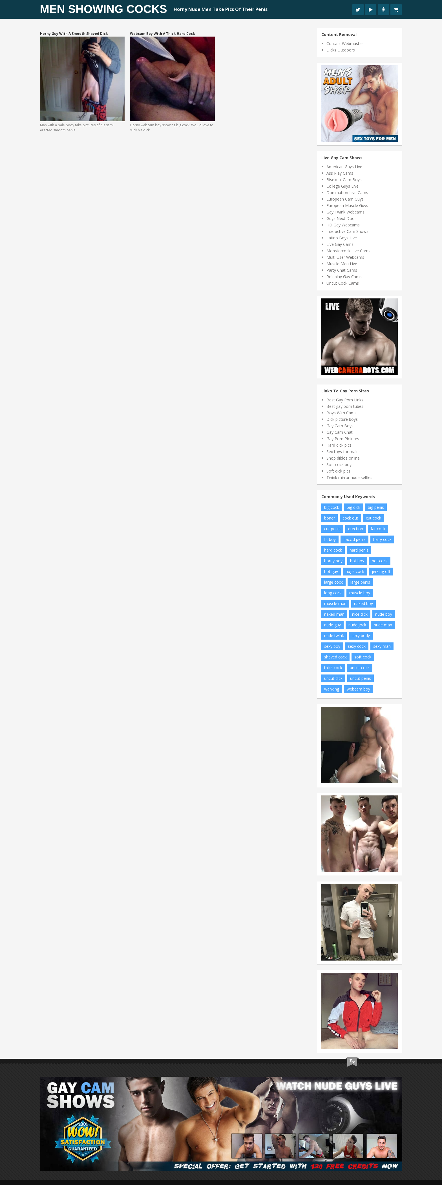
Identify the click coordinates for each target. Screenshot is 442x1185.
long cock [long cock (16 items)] (333, 592)
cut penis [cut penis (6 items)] (332, 528)
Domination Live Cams (347, 192)
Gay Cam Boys (339, 425)
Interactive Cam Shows (347, 231)
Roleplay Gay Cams (344, 276)
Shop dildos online (343, 458)
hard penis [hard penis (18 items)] (359, 550)
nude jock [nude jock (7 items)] (357, 625)
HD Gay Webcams (343, 225)
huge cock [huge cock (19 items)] (355, 571)
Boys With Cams (341, 412)
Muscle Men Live (341, 263)
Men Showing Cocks (103, 9)
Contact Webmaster (344, 43)
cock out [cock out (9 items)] (350, 518)
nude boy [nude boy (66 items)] (383, 614)
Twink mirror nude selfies (349, 477)
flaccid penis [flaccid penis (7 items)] (354, 539)
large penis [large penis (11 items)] (360, 582)
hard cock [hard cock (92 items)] (333, 550)
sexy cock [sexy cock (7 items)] (357, 646)
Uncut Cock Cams (342, 283)
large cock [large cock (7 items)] (333, 582)
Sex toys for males (343, 451)
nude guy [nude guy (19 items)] (332, 625)
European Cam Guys (345, 199)
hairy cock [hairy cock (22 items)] (382, 539)
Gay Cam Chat (339, 432)
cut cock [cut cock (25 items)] (373, 518)
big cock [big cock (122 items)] (331, 507)
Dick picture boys (342, 419)
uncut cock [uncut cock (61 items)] (360, 667)
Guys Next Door (341, 218)
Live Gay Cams (339, 244)
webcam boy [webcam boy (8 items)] (358, 689)
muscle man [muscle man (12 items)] (335, 603)
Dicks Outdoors (340, 50)
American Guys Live (344, 166)
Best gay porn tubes (344, 406)
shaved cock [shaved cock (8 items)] (335, 657)
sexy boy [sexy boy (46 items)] (332, 646)
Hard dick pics (339, 445)
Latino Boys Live (341, 237)
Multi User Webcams (345, 257)
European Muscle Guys (347, 205)
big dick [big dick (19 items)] (353, 507)
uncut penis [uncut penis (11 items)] (360, 678)
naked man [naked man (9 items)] (334, 614)
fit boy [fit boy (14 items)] (330, 539)
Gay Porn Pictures (342, 438)
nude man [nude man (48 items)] (383, 625)
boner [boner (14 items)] (329, 518)
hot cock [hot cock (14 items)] (380, 560)
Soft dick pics (338, 471)
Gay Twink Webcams (345, 212)
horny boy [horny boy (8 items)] (333, 560)
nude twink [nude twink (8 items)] (334, 635)
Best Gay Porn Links (344, 400)
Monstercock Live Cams (348, 250)
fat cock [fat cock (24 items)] (378, 528)
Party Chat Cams (341, 270)
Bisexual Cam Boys (344, 179)
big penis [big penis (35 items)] (376, 507)
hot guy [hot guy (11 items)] (331, 571)
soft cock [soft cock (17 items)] (362, 657)
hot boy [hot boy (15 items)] (357, 560)
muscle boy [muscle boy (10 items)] (359, 592)
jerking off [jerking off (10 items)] (381, 571)
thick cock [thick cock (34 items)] (333, 667)
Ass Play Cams (339, 173)
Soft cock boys (339, 464)
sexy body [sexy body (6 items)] (361, 635)
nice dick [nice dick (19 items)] (360, 614)
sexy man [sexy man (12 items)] (382, 646)
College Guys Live (342, 186)
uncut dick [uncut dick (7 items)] (333, 678)
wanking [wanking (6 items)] (331, 689)
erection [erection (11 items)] (355, 528)
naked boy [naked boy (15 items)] (363, 603)
